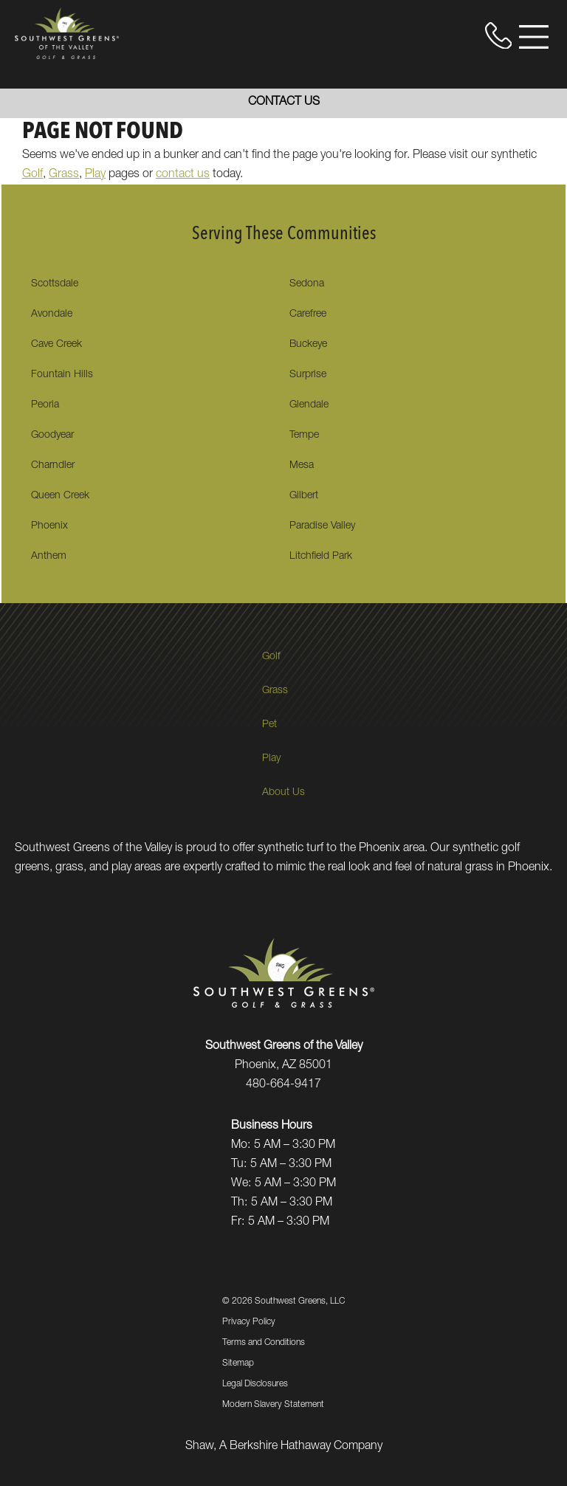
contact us (183, 175)
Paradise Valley (322, 526)
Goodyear (52, 435)
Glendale (309, 405)
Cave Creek (56, 345)
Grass (64, 175)
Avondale (51, 314)
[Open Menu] (534, 37)
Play (95, 175)
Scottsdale (54, 284)
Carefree (307, 314)
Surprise (307, 375)
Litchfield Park (320, 556)
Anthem (48, 556)
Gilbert (303, 496)
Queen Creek (60, 496)
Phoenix (49, 526)
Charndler (53, 466)
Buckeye (308, 345)
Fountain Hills (62, 375)
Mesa (301, 466)
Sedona (306, 284)
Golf (32, 175)
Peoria (45, 405)
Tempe (304, 435)
